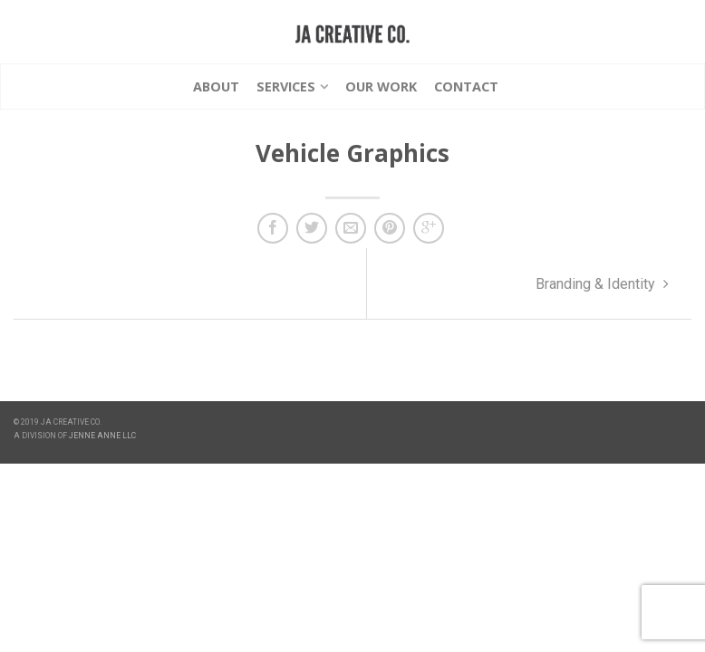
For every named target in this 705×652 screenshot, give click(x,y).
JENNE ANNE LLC (102, 435)
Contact (466, 86)
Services (285, 86)
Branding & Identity (602, 283)
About (216, 86)
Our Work (381, 86)
